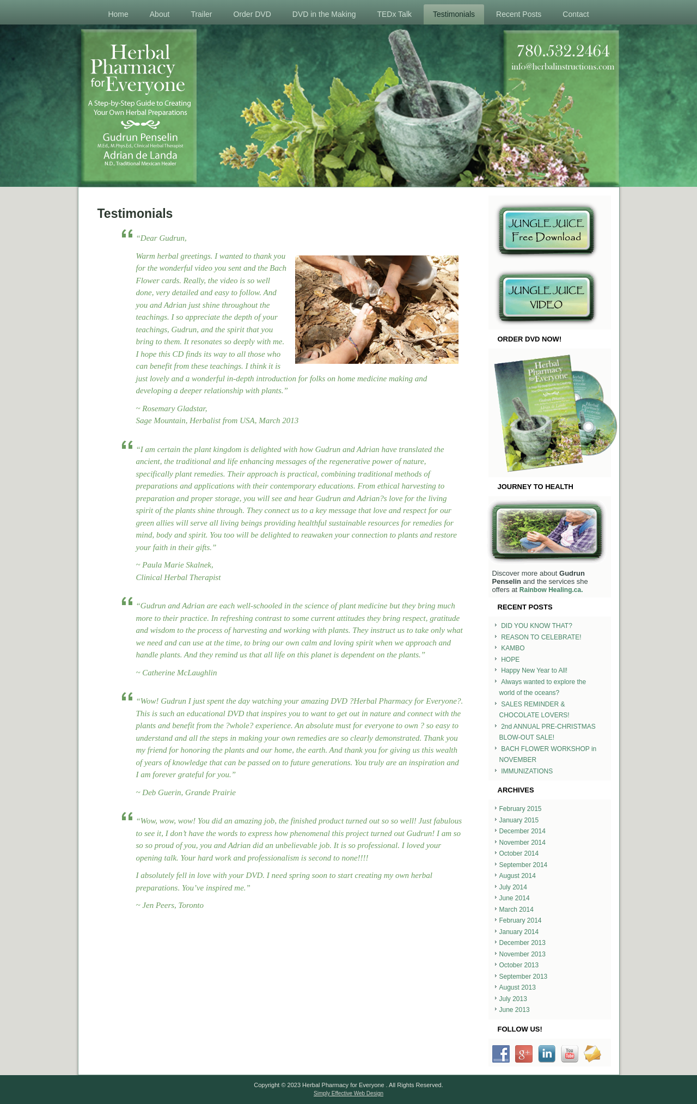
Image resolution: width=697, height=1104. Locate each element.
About (160, 14)
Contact (576, 14)
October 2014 (519, 853)
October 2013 (519, 965)
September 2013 (523, 976)
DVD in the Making (324, 14)
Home (118, 14)
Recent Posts (518, 14)
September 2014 (523, 865)
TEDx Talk (394, 14)
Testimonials (454, 14)
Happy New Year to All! (534, 670)
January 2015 (519, 820)
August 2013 (517, 987)
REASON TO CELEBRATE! (541, 637)
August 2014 (517, 876)
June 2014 (514, 898)
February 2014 (520, 920)
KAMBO (512, 648)
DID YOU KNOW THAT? (536, 626)
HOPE (510, 659)
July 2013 (513, 999)
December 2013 (522, 943)
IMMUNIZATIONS (527, 771)
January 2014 (519, 932)
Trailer (201, 14)
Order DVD (252, 14)
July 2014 (513, 887)
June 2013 (514, 1010)
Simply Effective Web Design (348, 1093)
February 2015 (520, 809)
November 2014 (522, 842)
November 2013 (522, 954)
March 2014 (516, 909)
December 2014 (522, 831)
